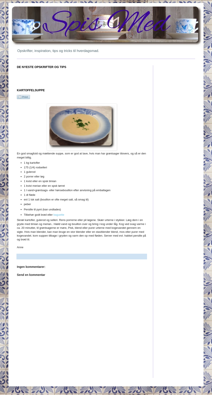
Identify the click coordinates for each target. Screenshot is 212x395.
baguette (58, 214)
